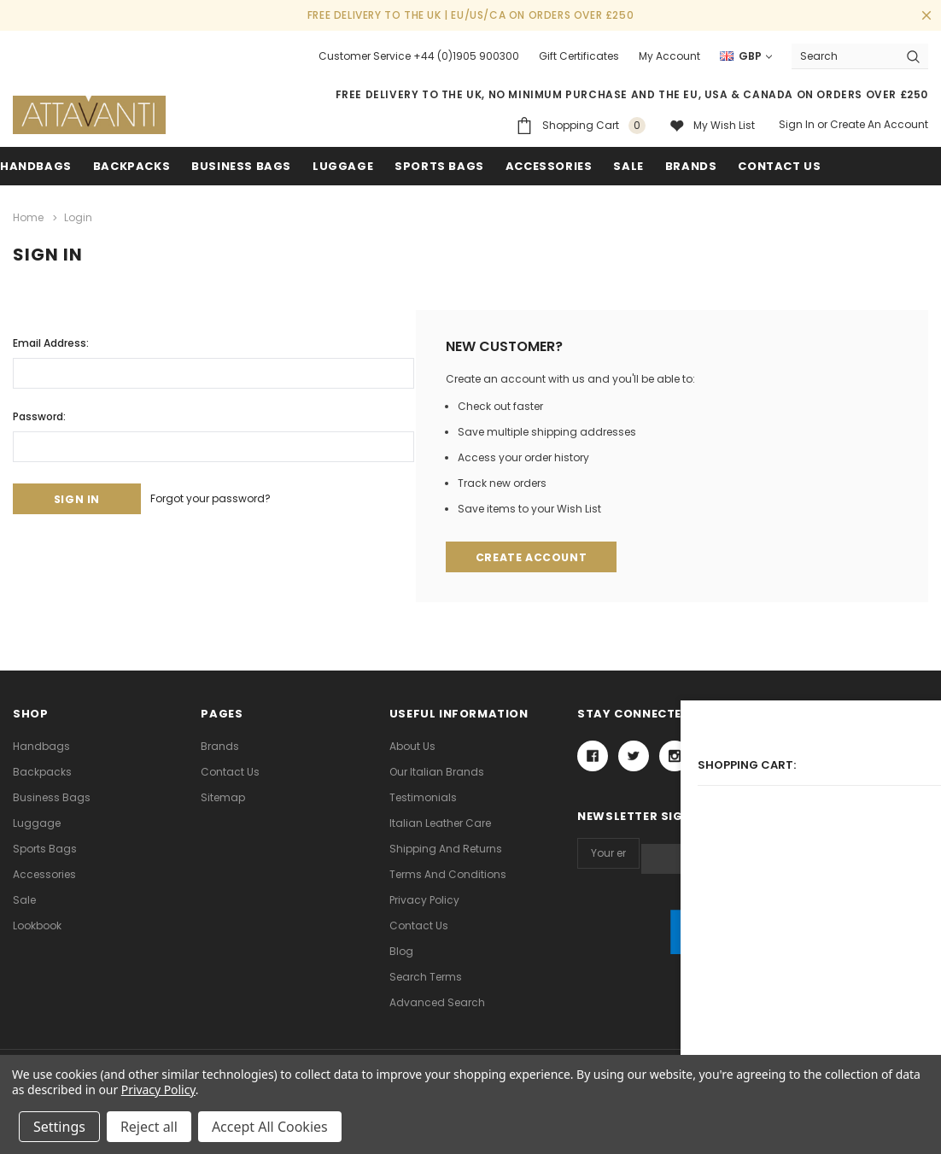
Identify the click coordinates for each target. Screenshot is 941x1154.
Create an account (879, 124)
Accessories (549, 166)
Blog (401, 950)
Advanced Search (437, 1001)
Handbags (36, 166)
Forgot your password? (229, 496)
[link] (753, 946)
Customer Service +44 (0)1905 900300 (419, 56)
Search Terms (425, 976)
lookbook (37, 924)
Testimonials (423, 796)
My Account (669, 56)
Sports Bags (439, 166)
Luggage (343, 166)
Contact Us (230, 771)
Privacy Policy (424, 899)
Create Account (533, 556)
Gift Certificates (579, 56)
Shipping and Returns (445, 848)
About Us (412, 745)
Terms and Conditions (447, 873)
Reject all (149, 1126)
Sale (24, 899)
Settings (59, 1126)
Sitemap (223, 796)
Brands (691, 166)
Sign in (797, 124)
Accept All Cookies (270, 1126)
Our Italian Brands (436, 771)
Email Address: (51, 339)
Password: (39, 413)
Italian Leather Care (440, 822)
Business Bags (241, 166)
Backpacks (42, 771)
